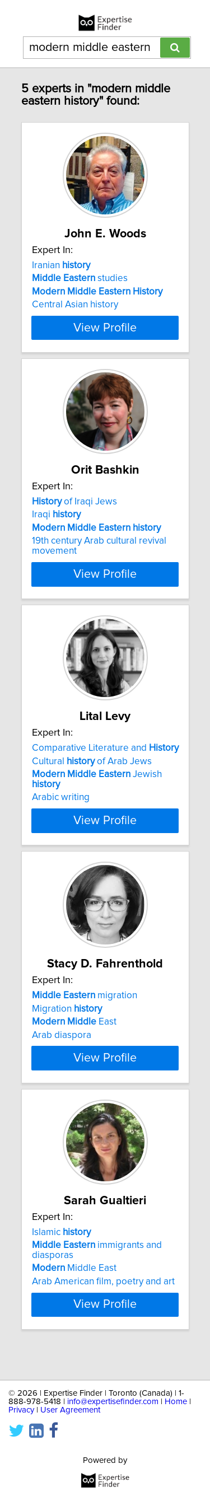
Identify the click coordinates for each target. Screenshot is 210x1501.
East (74, 1035)
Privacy (21, 1410)
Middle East (74, 1292)
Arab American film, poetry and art (103, 1304)
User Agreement (70, 1410)
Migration (67, 1022)
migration (84, 1009)
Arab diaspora (61, 1048)
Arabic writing (61, 810)
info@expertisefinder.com (112, 1401)
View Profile (105, 337)
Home (176, 1401)
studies (80, 278)
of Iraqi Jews (74, 513)
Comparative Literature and (105, 760)
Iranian (61, 265)
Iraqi (56, 526)
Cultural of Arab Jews (92, 773)
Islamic (61, 1255)
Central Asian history (75, 305)
